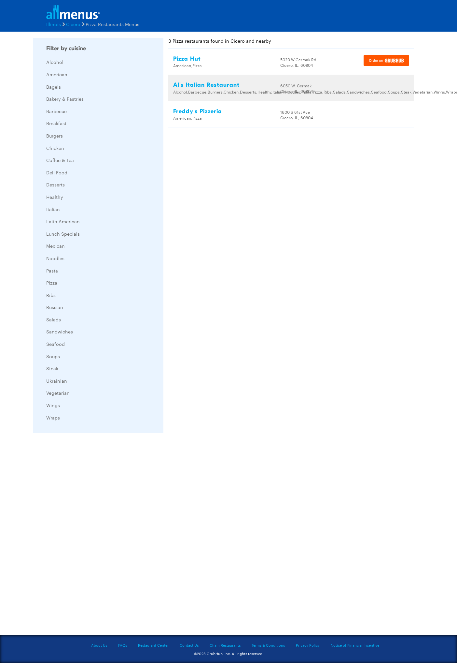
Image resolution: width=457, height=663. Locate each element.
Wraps (53, 417)
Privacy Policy (308, 645)
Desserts (55, 184)
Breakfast (56, 123)
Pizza (51, 282)
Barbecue (56, 111)
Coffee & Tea (60, 160)
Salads (53, 319)
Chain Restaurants (225, 645)
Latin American (63, 221)
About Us (99, 645)
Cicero (73, 24)
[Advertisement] (82, 536)
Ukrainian (56, 380)
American (56, 74)
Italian (53, 209)
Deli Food (56, 172)
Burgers (54, 135)
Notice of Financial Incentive (355, 645)
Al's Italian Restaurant (206, 84)
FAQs (122, 645)
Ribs (51, 295)
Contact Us (189, 645)
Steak (52, 368)
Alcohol (54, 62)
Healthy (54, 197)
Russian (54, 307)
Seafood (55, 344)
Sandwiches (59, 331)
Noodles (55, 258)
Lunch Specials (63, 233)
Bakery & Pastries (65, 99)
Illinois (53, 24)
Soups (53, 356)
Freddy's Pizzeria (197, 111)
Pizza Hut (187, 58)
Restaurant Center (153, 645)
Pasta (52, 270)
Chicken (55, 148)
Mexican (55, 246)
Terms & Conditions (268, 645)
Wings (53, 405)
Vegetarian (58, 393)
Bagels (53, 86)
